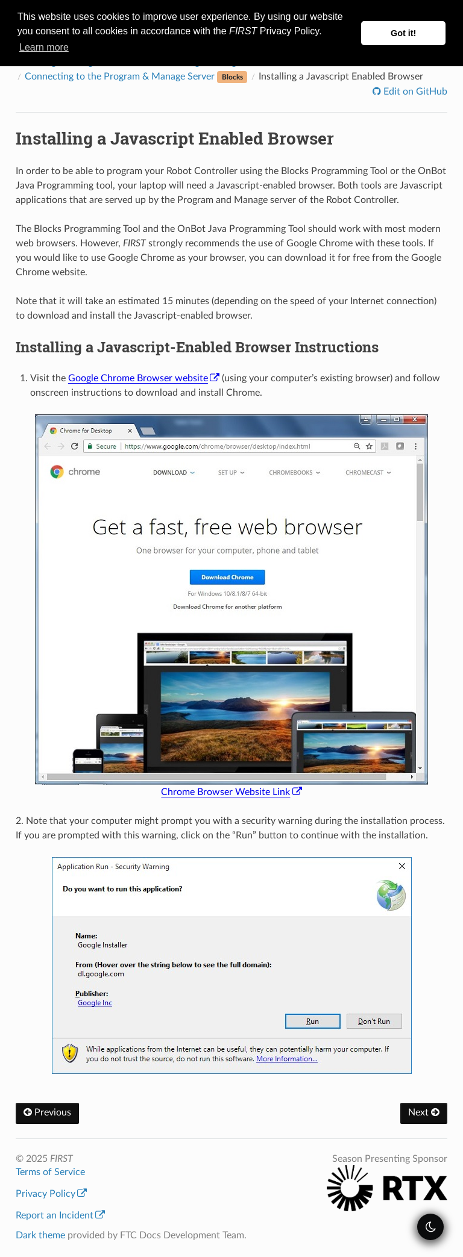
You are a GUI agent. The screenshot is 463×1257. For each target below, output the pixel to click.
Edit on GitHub (414, 91)
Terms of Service (50, 1172)
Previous (47, 1112)
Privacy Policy (51, 1194)
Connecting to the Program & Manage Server (136, 76)
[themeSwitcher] (430, 1227)
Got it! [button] (403, 33)
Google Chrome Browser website (143, 378)
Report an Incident (60, 1215)
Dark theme (40, 1235)
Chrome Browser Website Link (231, 792)
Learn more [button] (44, 47)
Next (423, 1112)
